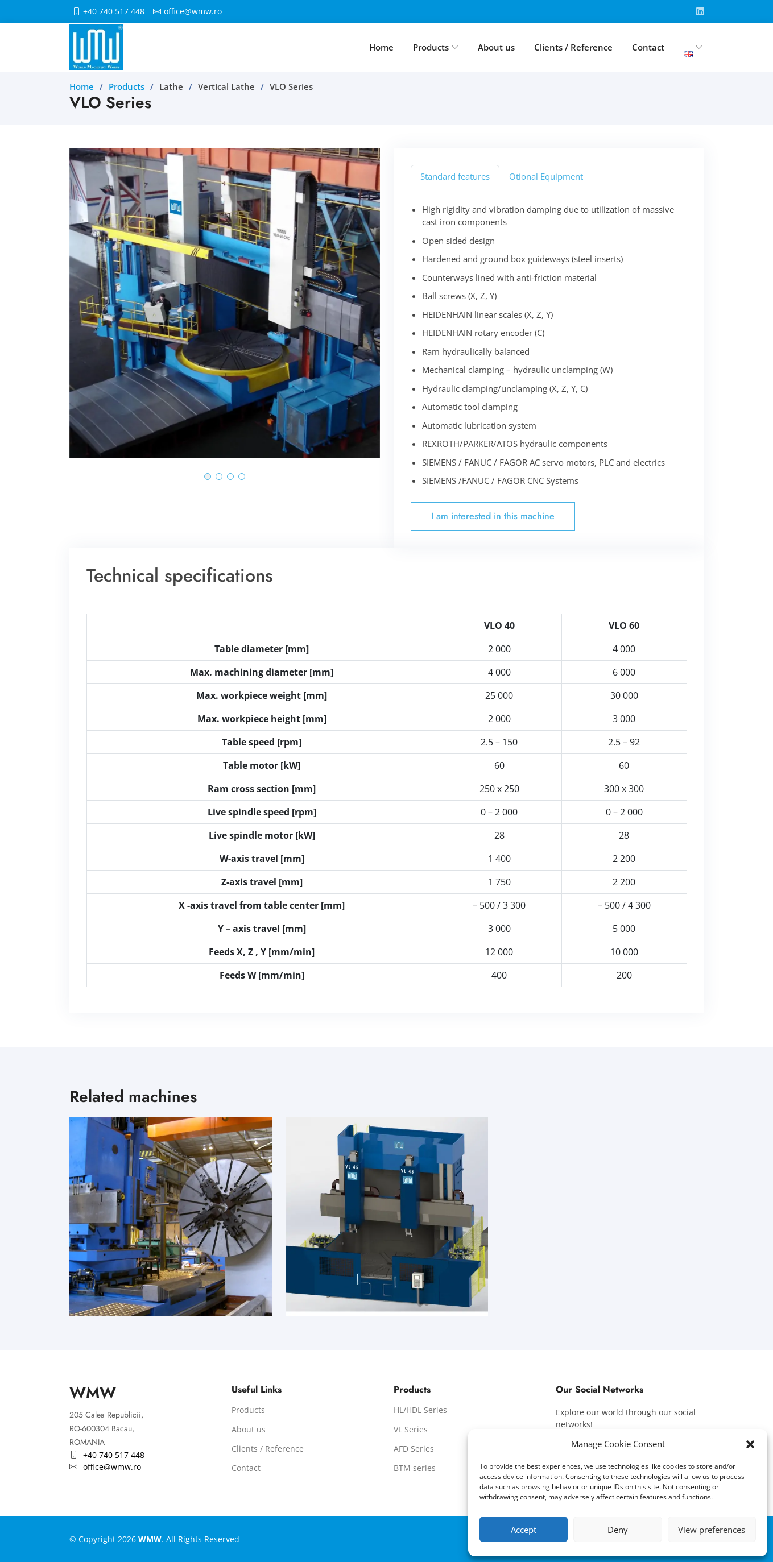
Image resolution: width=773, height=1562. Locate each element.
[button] (750, 1443)
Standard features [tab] (455, 176)
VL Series (411, 1429)
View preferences (711, 1529)
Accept (523, 1529)
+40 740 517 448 (113, 11)
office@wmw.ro (193, 11)
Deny (617, 1529)
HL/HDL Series (420, 1410)
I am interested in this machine (493, 516)
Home (381, 47)
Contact (648, 47)
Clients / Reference (573, 47)
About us (496, 47)
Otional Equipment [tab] (546, 176)
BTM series (415, 1468)
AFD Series (414, 1449)
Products (126, 86)
